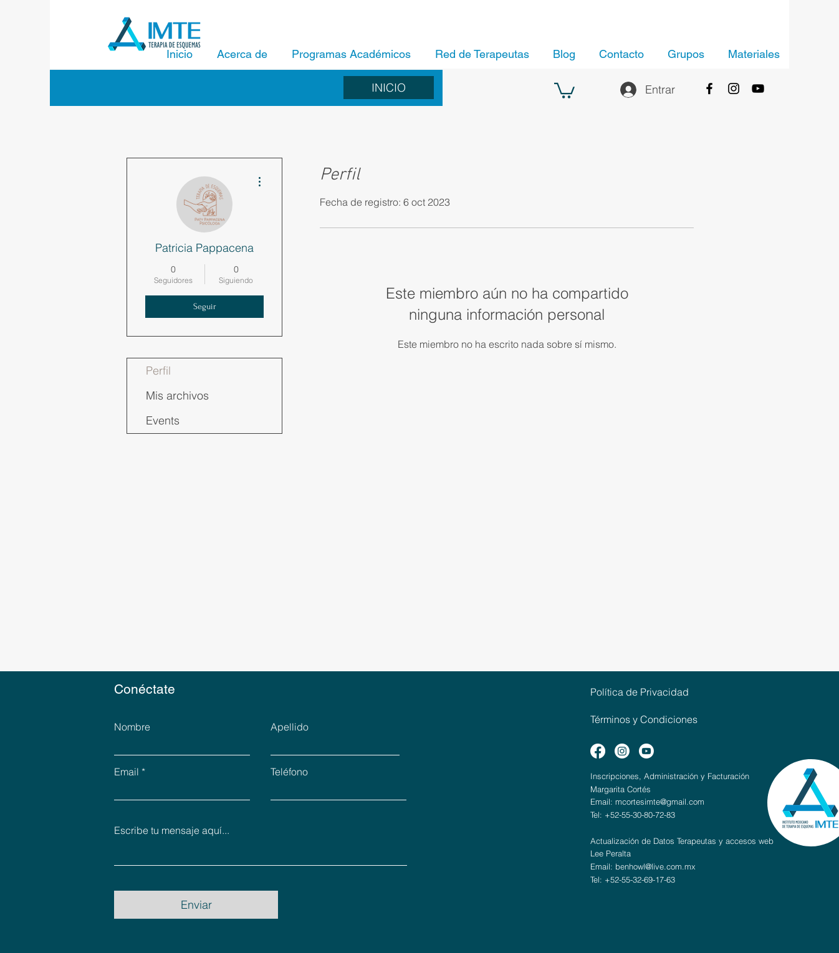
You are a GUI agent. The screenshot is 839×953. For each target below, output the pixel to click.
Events (163, 420)
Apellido (290, 727)
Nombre (132, 727)
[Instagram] (733, 88)
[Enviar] (196, 905)
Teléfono (289, 772)
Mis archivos (177, 395)
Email (126, 772)
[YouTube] (757, 88)
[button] (564, 89)
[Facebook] (709, 88)
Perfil (158, 370)
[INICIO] (388, 87)
